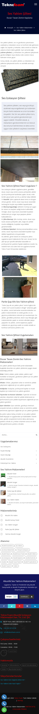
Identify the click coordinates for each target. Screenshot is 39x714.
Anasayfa (8, 28)
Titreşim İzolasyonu (23, 550)
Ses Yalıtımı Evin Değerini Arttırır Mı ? (13, 680)
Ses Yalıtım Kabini (13, 500)
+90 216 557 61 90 (10, 628)
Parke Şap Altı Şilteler (14, 491)
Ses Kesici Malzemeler (8, 550)
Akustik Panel (11, 474)
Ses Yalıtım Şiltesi (19, 30)
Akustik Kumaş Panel (10, 520)
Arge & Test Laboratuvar (29, 665)
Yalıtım (16, 566)
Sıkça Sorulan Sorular (15, 669)
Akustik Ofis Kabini (9, 515)
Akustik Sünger (12, 482)
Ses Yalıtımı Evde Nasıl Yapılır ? (11, 684)
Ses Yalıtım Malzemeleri (24, 28)
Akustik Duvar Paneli (19, 554)
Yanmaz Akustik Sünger (11, 534)
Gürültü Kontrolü (30, 558)
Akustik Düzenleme (7, 546)
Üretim (4, 669)
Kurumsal (4, 665)
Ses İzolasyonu (6, 558)
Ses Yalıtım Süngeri (9, 525)
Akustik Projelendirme (30, 562)
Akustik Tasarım (6, 566)
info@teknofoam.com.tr (12, 632)
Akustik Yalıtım (31, 554)
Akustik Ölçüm (6, 554)
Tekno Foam (18, 698)
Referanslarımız (14, 665)
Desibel (4, 562)
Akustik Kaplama (18, 558)
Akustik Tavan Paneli (15, 562)
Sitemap (20, 700)
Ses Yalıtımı (19, 546)
